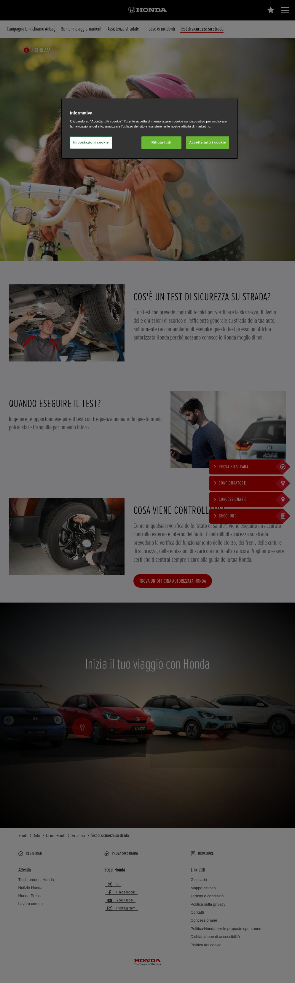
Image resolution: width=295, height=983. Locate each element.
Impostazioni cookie (91, 142)
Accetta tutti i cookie (207, 142)
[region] (149, 128)
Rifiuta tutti (161, 142)
